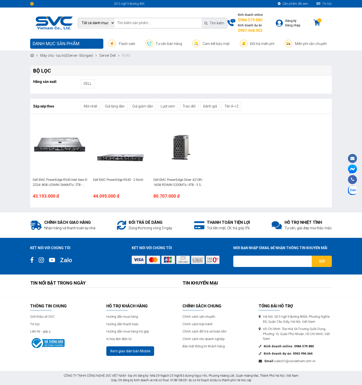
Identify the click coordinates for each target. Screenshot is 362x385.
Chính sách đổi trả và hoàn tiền (205, 331)
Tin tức (324, 4)
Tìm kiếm (214, 23)
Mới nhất (90, 106)
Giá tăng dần (115, 106)
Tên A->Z (231, 106)
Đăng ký (290, 21)
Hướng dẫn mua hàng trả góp (127, 331)
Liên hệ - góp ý (40, 331)
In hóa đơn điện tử (118, 339)
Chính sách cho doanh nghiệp (204, 339)
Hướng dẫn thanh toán (122, 324)
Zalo (66, 260)
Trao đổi (189, 106)
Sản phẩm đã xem (293, 4)
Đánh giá (210, 106)
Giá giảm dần (142, 106)
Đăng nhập (292, 25)
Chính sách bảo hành (198, 324)
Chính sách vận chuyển (199, 316)
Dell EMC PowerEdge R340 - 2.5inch (118, 180)
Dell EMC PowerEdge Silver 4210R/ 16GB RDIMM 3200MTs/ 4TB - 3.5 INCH (178, 182)
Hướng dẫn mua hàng (122, 316)
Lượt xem (168, 106)
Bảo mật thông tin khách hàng (204, 346)
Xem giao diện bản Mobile (130, 351)
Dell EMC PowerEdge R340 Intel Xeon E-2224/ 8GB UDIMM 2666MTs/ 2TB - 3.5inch (60, 182)
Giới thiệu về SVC (42, 316)
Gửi (322, 261)
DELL (88, 84)
